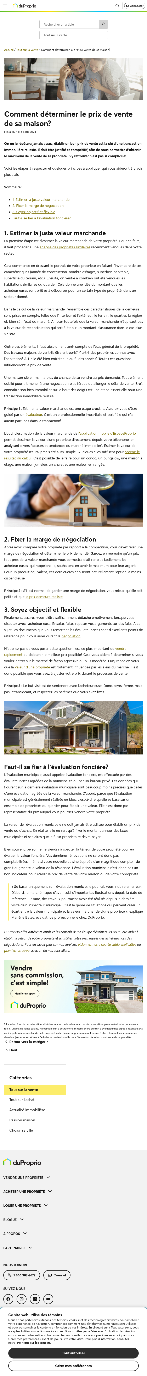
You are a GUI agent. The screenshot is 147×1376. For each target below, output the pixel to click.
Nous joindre (15, 1265)
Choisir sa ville (21, 1130)
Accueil (8, 50)
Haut (10, 1050)
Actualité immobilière (27, 1109)
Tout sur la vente (23, 1089)
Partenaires (17, 1248)
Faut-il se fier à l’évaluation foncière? (41, 218)
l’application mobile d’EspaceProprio (107, 433)
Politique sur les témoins (33, 1343)
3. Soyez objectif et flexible (33, 212)
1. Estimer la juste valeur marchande (40, 199)
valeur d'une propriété (32, 667)
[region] (73, 1341)
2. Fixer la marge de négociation (38, 205)
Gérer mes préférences (73, 1365)
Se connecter (134, 6)
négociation (71, 636)
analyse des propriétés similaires (65, 247)
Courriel (57, 1275)
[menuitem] (73, 1177)
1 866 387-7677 (21, 1275)
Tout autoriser (73, 1353)
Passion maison (22, 1120)
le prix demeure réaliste (44, 596)
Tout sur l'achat (22, 1099)
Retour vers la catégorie (26, 1042)
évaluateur (34, 414)
